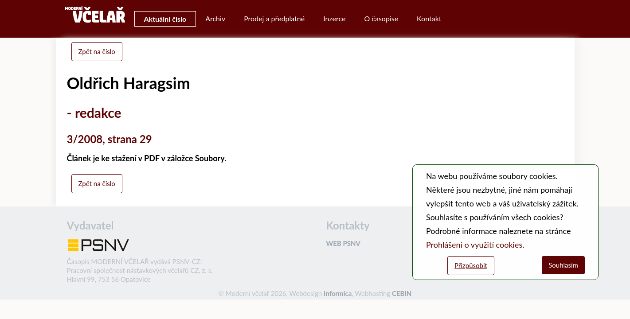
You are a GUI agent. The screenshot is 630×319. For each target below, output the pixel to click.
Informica (338, 293)
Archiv (215, 18)
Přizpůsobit (470, 265)
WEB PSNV (343, 243)
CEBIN (401, 293)
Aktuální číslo (165, 19)
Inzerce (334, 18)
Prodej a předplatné (274, 18)
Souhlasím (563, 265)
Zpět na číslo (96, 51)
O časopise (381, 18)
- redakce (94, 113)
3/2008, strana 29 (109, 138)
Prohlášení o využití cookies (474, 244)
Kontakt (429, 18)
